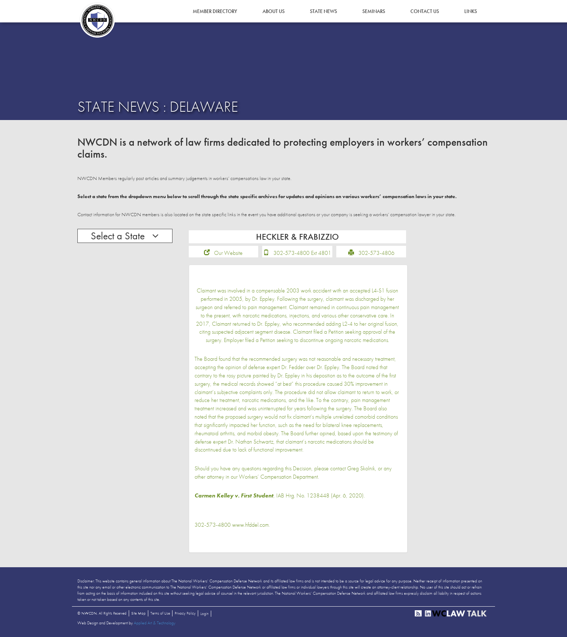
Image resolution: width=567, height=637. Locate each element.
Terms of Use (160, 613)
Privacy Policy (185, 613)
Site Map (138, 613)
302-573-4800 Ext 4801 (302, 253)
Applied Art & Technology (154, 623)
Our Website (228, 253)
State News (323, 11)
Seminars (373, 11)
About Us (274, 11)
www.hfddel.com (250, 525)
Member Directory (215, 11)
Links (470, 11)
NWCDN (97, 20)
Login (204, 613)
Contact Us (424, 11)
